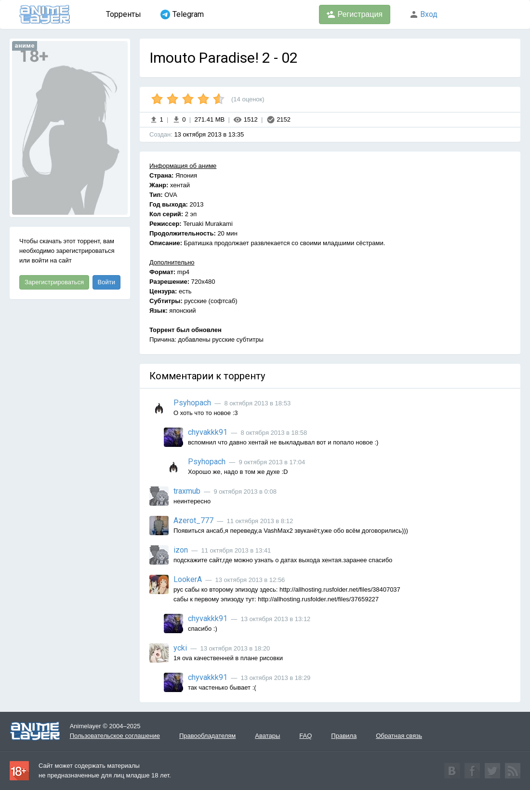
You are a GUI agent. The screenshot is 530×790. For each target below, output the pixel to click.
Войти (106, 282)
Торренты (123, 14)
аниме (24, 45)
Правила (344, 735)
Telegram (182, 14)
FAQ (305, 735)
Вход (423, 14)
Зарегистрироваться (54, 282)
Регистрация (355, 14)
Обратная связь (399, 735)
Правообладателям (207, 735)
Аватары (267, 735)
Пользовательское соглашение (115, 735)
